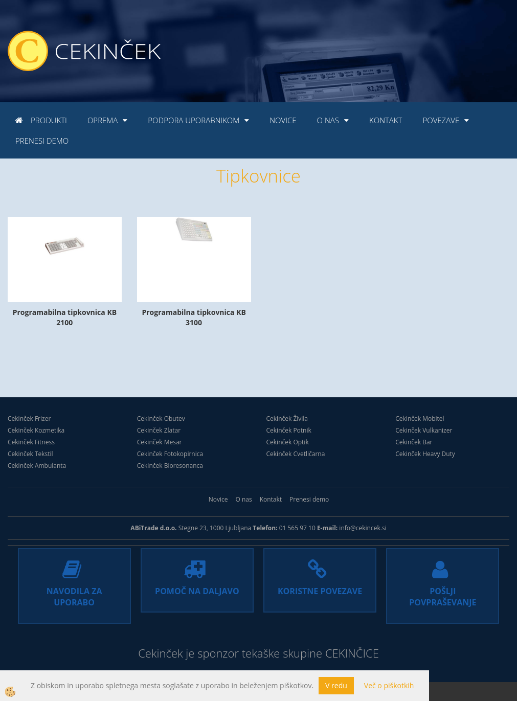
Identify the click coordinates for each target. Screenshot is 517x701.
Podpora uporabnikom (193, 120)
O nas (328, 120)
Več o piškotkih (389, 685)
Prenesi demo (42, 140)
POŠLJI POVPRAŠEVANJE (442, 596)
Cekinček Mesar (159, 442)
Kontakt (385, 120)
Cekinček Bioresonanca (170, 465)
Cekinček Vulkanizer (423, 430)
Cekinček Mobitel (419, 418)
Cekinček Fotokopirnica (170, 453)
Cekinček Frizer (29, 418)
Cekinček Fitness (31, 442)
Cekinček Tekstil (30, 453)
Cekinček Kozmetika (36, 430)
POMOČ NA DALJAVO (197, 591)
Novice (282, 120)
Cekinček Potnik (288, 430)
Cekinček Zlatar (159, 430)
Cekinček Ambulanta (37, 465)
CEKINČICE (352, 653)
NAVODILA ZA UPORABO (74, 596)
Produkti (49, 120)
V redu (336, 685)
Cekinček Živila (287, 418)
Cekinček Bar (413, 442)
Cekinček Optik (287, 442)
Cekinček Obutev (161, 418)
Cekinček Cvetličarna (295, 453)
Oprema (102, 120)
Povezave (440, 120)
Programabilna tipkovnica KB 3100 (193, 317)
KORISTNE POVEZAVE (320, 591)
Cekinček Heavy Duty (425, 453)
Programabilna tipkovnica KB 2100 (65, 317)
